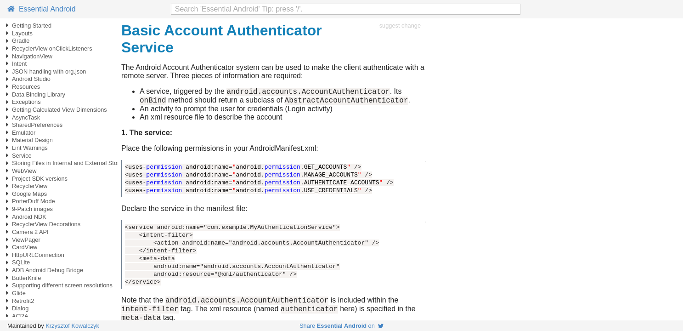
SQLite (21, 262)
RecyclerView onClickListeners (52, 48)
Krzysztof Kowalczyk (72, 325)
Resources (26, 86)
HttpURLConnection (38, 254)
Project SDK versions (40, 178)
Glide (19, 293)
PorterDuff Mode (33, 201)
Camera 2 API (30, 231)
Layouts (22, 33)
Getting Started (31, 25)
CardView (24, 247)
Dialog (20, 308)
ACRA (20, 316)
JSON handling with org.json (49, 71)
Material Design (32, 140)
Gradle (20, 40)
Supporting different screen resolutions (62, 285)
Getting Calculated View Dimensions (59, 109)
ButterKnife (26, 277)
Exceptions (26, 101)
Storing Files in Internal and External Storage (70, 163)
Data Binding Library (38, 94)
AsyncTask (26, 117)
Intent (19, 63)
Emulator (23, 132)
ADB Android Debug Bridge (47, 270)
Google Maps (29, 193)
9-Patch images (32, 208)
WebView (24, 170)
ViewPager (26, 239)
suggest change (400, 25)
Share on (341, 325)
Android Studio (31, 78)
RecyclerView (29, 186)
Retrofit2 (23, 300)
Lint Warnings (30, 147)
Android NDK (29, 216)
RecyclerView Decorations (46, 224)
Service (22, 155)
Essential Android (41, 9)
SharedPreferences (37, 124)
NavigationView (32, 56)
